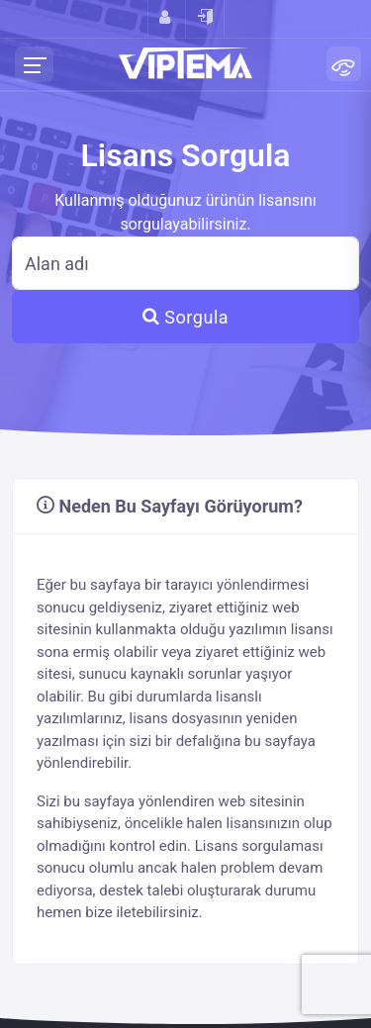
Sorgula (185, 317)
